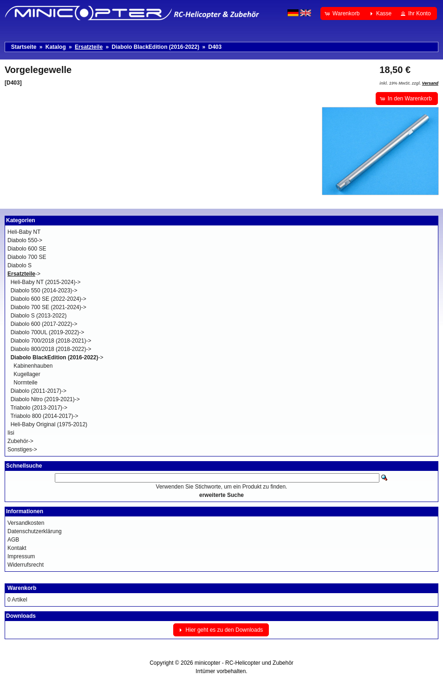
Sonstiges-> (22, 449)
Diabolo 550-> (24, 240)
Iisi (10, 433)
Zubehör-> (20, 441)
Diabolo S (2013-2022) (39, 315)
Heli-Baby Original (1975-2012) (49, 424)
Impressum (21, 556)
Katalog (56, 47)
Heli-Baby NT (23, 232)
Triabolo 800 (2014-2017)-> (44, 416)
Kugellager (26, 374)
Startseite (24, 47)
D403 (215, 47)
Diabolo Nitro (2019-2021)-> (45, 399)
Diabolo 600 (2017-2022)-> (44, 324)
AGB (13, 539)
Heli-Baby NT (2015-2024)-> (46, 282)
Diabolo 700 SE (26, 257)
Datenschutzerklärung (34, 531)
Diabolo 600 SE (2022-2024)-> (48, 299)
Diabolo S (19, 265)
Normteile (25, 382)
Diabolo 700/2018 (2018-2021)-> (51, 340)
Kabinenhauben (32, 366)
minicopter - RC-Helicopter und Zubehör (244, 663)
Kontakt (16, 548)
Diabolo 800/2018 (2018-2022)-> (51, 349)
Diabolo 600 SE (26, 248)
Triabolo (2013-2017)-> (38, 407)
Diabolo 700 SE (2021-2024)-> (48, 307)
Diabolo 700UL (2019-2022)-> (48, 332)
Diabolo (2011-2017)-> (38, 391)
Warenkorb (21, 588)
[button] (342, 13)
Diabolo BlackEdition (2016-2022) (155, 47)
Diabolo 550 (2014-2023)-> (44, 290)
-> (23, 274)
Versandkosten (25, 523)
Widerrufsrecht (25, 565)
